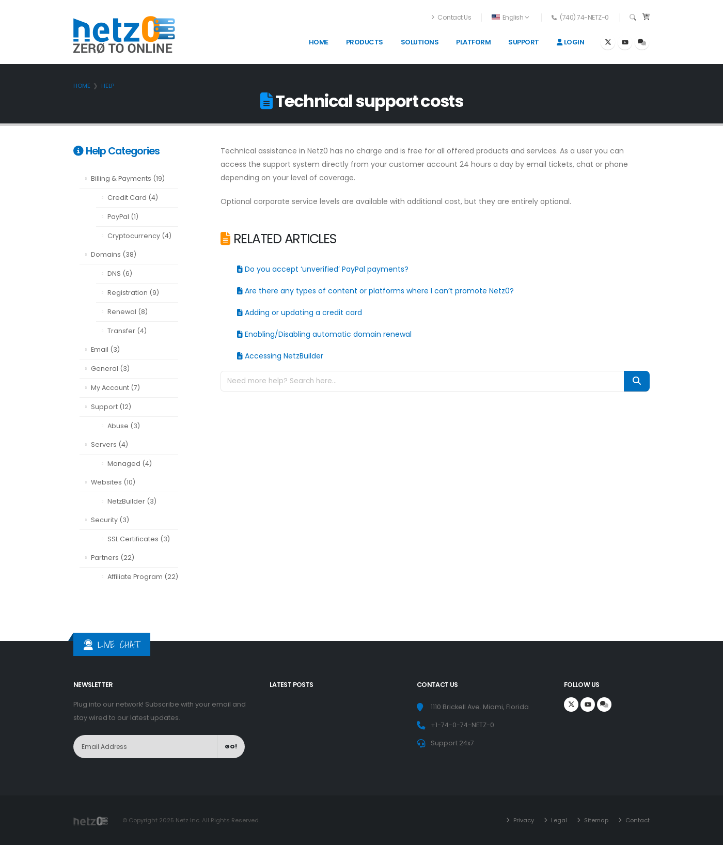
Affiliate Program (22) (142, 576)
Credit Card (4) (132, 197)
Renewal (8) (127, 311)
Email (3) (105, 349)
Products (364, 42)
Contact (637, 820)
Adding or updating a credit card (299, 312)
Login (570, 42)
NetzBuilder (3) (131, 501)
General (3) (110, 368)
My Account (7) (115, 387)
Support (523, 42)
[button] (511, 17)
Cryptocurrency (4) (139, 235)
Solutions (420, 42)
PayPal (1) (122, 216)
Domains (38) (113, 254)
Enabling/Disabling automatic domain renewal (324, 334)
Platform (473, 42)
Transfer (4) (127, 330)
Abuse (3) (123, 425)
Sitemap (595, 820)
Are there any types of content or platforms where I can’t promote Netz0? (375, 291)
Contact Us (451, 17)
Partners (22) (112, 557)
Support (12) (111, 406)
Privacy (523, 820)
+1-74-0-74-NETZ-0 (462, 725)
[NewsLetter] (145, 746)
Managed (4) (129, 463)
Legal (558, 820)
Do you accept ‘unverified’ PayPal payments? (322, 269)
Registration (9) (133, 292)
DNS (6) (119, 273)
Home (318, 42)
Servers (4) (109, 444)
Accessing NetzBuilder (280, 356)
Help (107, 86)
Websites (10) (113, 482)
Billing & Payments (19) (128, 178)
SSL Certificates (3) (138, 539)
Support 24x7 (452, 743)
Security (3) (110, 519)
